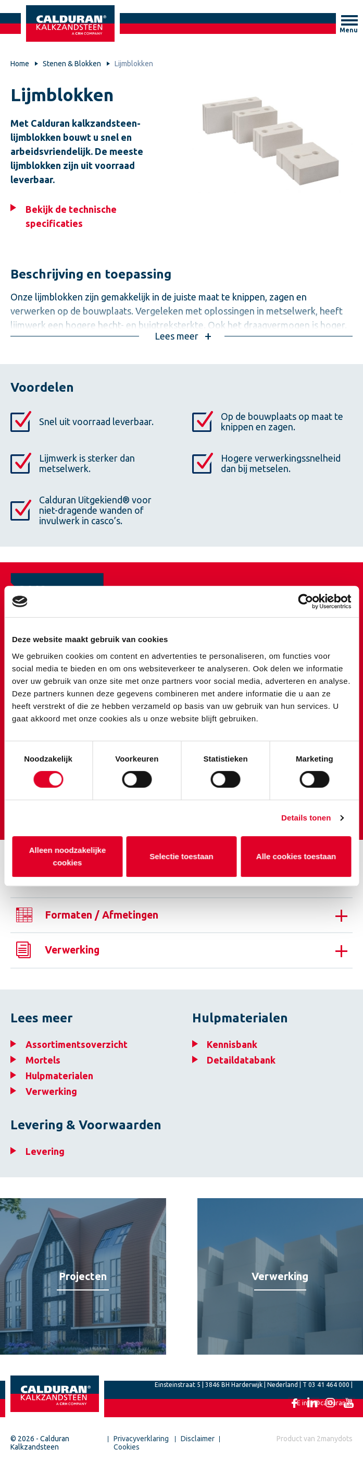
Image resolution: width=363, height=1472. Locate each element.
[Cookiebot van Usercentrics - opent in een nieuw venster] (305, 601)
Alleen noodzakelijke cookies (67, 856)
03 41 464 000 (328, 1392)
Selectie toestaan (181, 856)
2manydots (335, 1446)
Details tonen (306, 817)
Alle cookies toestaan (295, 856)
